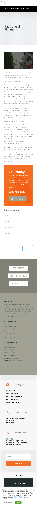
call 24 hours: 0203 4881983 (18, 8)
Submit (28, 248)
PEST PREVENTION (18, 276)
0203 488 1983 (18, 483)
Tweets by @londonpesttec (13, 366)
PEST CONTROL (18, 268)
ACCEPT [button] (18, 502)
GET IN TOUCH (17, 198)
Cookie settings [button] (8, 502)
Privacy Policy (18, 497)
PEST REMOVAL (19, 283)
